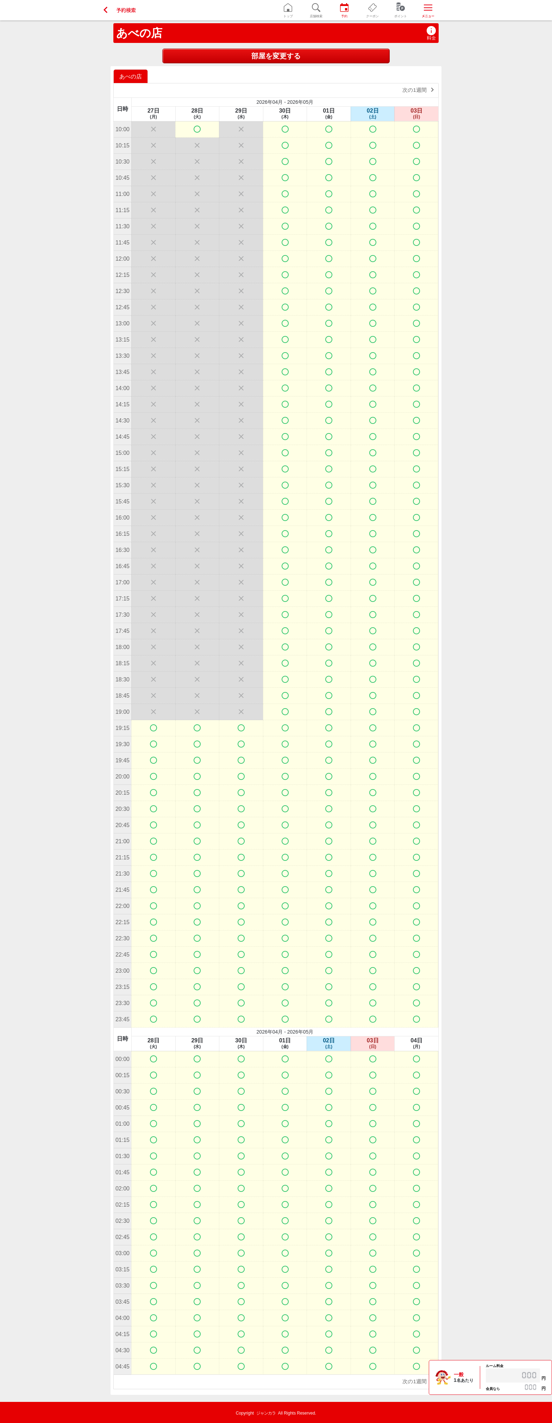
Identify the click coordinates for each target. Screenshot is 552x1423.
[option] (131, 76)
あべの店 (139, 33)
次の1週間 (419, 89)
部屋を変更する (276, 56)
